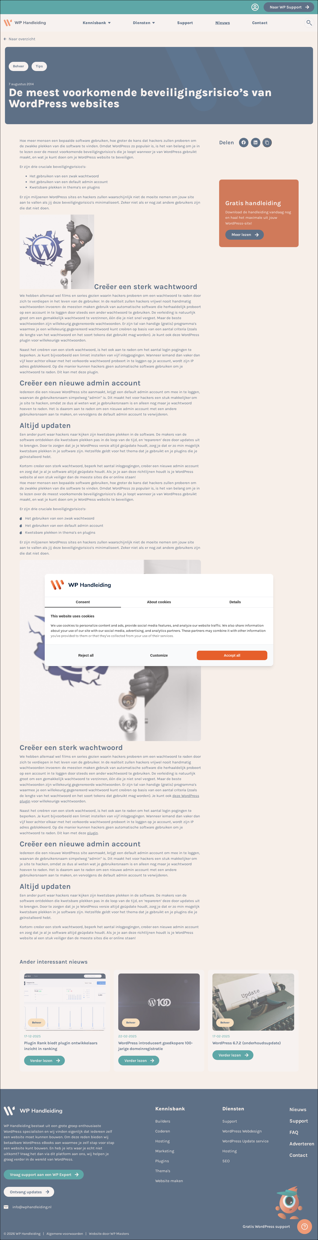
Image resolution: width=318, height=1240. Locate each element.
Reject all (85, 655)
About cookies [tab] (159, 602)
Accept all (232, 655)
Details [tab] (235, 602)
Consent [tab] (83, 602)
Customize (159, 655)
